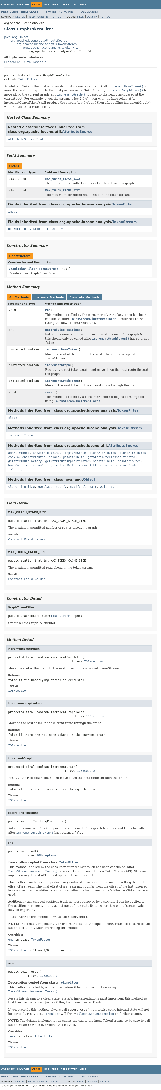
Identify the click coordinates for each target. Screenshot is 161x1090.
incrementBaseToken (61, 349)
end (48, 310)
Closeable (12, 62)
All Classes (89, 11)
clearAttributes (103, 453)
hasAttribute (103, 461)
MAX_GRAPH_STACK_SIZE (63, 178)
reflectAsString (39, 465)
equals (54, 457)
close (12, 417)
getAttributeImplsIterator (67, 461)
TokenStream (124, 222)
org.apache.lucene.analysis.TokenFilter (51, 47)
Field (31, 16)
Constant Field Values (26, 539)
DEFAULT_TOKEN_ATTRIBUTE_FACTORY (35, 229)
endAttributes (33, 457)
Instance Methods (49, 297)
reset (49, 392)
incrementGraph (57, 365)
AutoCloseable (35, 62)
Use (46, 4)
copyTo (13, 457)
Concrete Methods (85, 297)
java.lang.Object (16, 37)
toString (15, 469)
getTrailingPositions (63, 329)
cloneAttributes (132, 453)
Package (23, 4)
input (12, 211)
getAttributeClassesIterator (111, 457)
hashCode (15, 465)
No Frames (66, 11)
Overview (8, 4)
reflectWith (65, 465)
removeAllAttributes (95, 465)
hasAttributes (129, 461)
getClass (45, 486)
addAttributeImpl (47, 453)
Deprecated (69, 4)
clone (12, 486)
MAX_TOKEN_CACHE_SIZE (63, 190)
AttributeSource (77, 132)
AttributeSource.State (26, 139)
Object (89, 479)
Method (55, 16)
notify (61, 486)
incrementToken (20, 435)
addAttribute (18, 453)
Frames (51, 11)
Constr (42, 16)
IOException (94, 661)
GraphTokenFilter (23, 268)
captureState (75, 453)
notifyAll (78, 486)
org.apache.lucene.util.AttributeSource (38, 40)
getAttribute (73, 457)
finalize (28, 486)
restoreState (126, 465)
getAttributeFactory (25, 461)
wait (93, 486)
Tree (55, 4)
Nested (20, 16)
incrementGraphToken (62, 380)
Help (83, 4)
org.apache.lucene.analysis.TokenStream (47, 44)
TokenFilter (28, 79)
